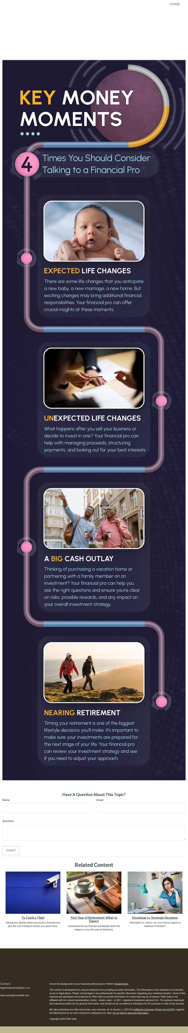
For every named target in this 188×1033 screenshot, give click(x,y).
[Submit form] (10, 850)
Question (8, 821)
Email (100, 800)
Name (6, 800)
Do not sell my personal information (130, 1013)
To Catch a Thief (33, 918)
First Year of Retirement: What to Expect (94, 919)
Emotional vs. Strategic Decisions (155, 918)
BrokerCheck (121, 984)
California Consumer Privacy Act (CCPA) (154, 1009)
